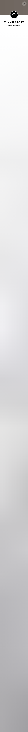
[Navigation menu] (24, 3)
